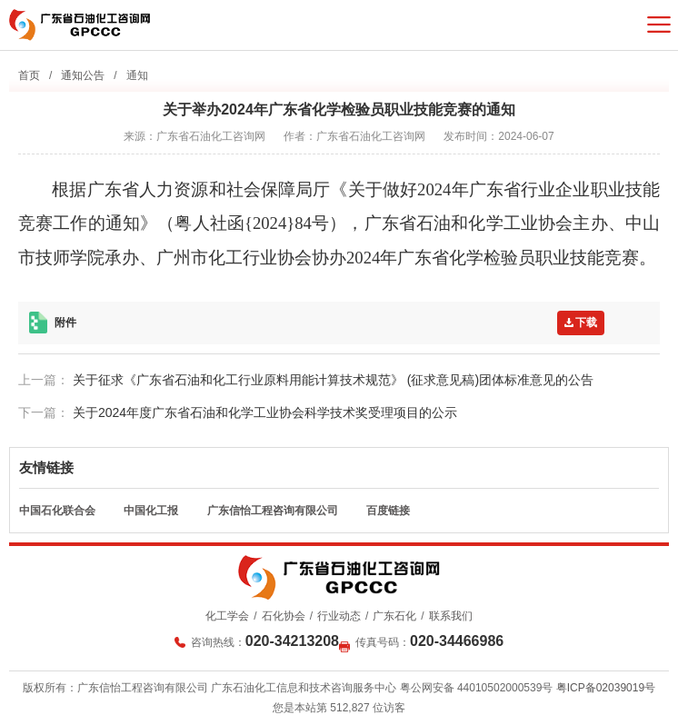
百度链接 (388, 510)
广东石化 (394, 616)
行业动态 (339, 616)
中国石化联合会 (57, 510)
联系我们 (451, 616)
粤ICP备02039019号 (605, 687)
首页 (29, 75)
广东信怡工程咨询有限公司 (272, 510)
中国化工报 (151, 510)
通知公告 (83, 75)
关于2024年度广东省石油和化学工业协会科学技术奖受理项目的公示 (265, 412)
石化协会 (283, 616)
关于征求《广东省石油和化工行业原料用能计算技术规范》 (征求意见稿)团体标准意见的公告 (333, 379)
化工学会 (227, 616)
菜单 (659, 24)
